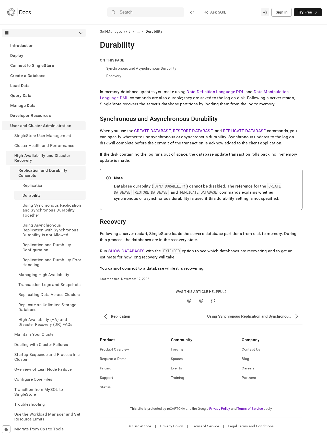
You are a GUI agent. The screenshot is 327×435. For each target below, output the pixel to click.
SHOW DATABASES (126, 250)
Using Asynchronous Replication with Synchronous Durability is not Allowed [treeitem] (50, 230)
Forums (177, 349)
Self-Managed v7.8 (115, 31)
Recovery (113, 76)
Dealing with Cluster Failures (41, 344)
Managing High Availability (43, 274)
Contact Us (251, 349)
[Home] (19, 12)
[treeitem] (44, 45)
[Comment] (213, 300)
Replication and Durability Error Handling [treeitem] (51, 262)
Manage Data (23, 105)
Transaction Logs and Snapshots (49, 284)
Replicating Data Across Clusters (49, 294)
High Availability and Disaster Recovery (42, 158)
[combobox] (265, 12)
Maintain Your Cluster (34, 334)
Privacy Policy (219, 409)
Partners (249, 378)
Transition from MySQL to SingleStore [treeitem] (38, 392)
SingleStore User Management (42, 135)
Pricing (105, 368)
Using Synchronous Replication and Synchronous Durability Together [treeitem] (51, 210)
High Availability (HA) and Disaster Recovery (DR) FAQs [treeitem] (45, 322)
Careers (248, 368)
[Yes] (189, 300)
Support (106, 378)
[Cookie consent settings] (6, 429)
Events (176, 368)
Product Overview (114, 349)
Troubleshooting (29, 404)
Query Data (20, 95)
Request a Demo (113, 359)
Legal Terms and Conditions (251, 426)
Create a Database (27, 75)
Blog (245, 359)
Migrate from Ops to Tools (39, 429)
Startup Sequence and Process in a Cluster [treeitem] (47, 357)
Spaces (177, 359)
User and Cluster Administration (40, 125)
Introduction (21, 45)
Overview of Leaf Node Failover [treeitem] (43, 369)
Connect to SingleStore (32, 65)
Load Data (20, 85)
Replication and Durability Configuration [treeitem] (46, 247)
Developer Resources (30, 115)
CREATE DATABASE (152, 130)
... (138, 31)
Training (177, 378)
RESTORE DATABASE (193, 130)
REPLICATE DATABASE (244, 130)
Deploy (16, 55)
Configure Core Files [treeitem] (33, 379)
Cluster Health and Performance (44, 145)
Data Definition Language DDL (215, 91)
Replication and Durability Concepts (42, 173)
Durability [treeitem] (31, 195)
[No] (201, 300)
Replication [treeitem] (33, 185)
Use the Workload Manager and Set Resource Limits (47, 416)
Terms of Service (250, 409)
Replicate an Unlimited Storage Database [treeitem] (47, 307)
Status (105, 387)
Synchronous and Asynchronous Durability (141, 68)
